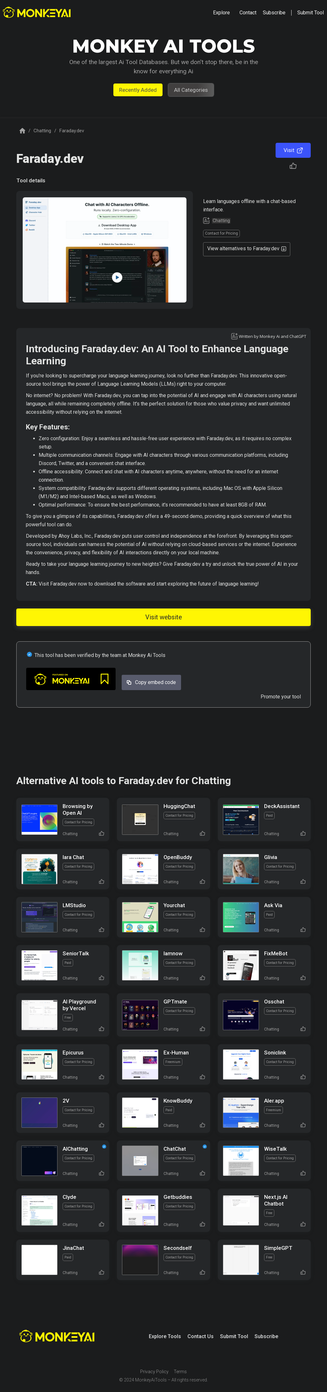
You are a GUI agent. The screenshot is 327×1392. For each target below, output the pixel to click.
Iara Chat (73, 857)
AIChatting (75, 1149)
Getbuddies (178, 1197)
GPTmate (175, 1001)
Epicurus (73, 1052)
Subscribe (266, 1336)
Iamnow (173, 953)
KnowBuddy (178, 1100)
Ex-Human (176, 1052)
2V (66, 1100)
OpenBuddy (178, 857)
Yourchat (174, 905)
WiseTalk (275, 1149)
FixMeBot (275, 953)
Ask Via (273, 905)
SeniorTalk (76, 953)
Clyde (69, 1197)
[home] (37, 13)
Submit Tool (234, 1336)
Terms (180, 1371)
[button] (221, 12)
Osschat (274, 1001)
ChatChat (175, 1149)
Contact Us (200, 1336)
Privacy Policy (154, 1371)
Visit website (163, 617)
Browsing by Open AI (78, 809)
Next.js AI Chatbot (275, 1200)
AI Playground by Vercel (79, 1004)
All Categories (191, 90)
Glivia (270, 857)
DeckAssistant (282, 806)
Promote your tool (281, 697)
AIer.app (274, 1100)
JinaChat (73, 1248)
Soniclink (275, 1052)
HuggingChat (179, 806)
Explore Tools (165, 1336)
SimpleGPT (278, 1248)
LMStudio (74, 905)
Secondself (178, 1248)
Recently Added (138, 90)
